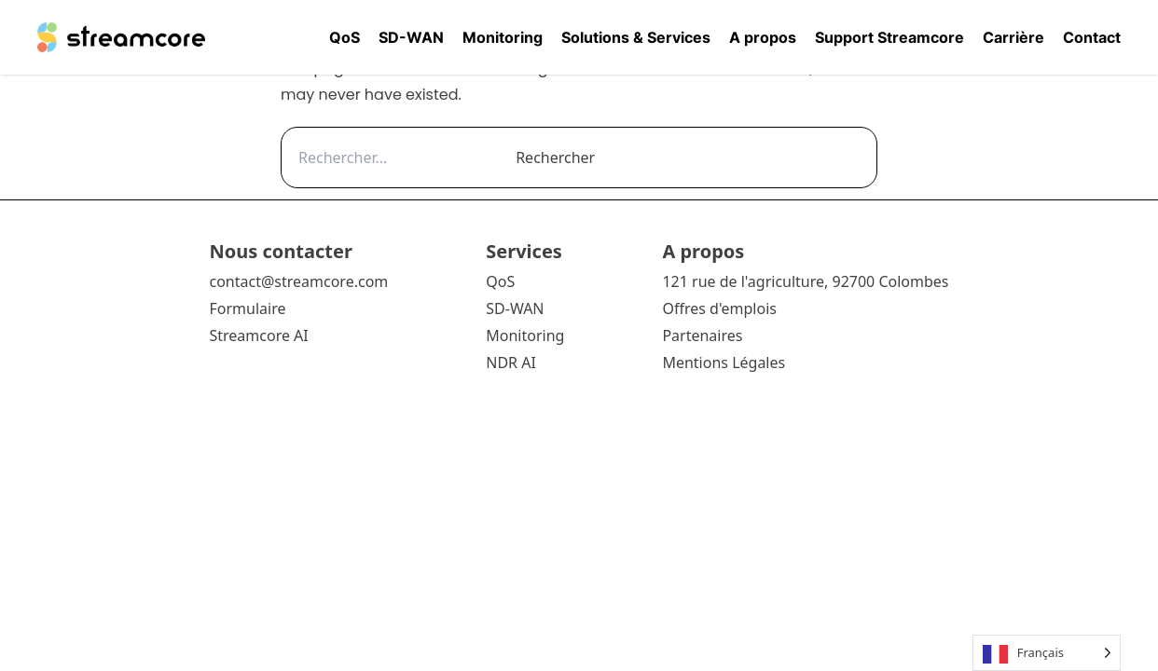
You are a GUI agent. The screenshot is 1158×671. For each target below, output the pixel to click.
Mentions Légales (723, 362)
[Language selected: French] (1046, 653)
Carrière (1013, 37)
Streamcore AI (260, 335)
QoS (344, 37)
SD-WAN (411, 37)
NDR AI (511, 362)
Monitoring (502, 37)
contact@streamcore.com (298, 281)
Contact (1092, 37)
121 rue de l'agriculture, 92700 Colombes (805, 281)
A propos (762, 37)
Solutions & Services (635, 37)
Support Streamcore (889, 37)
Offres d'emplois (719, 308)
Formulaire (247, 308)
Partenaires (702, 335)
